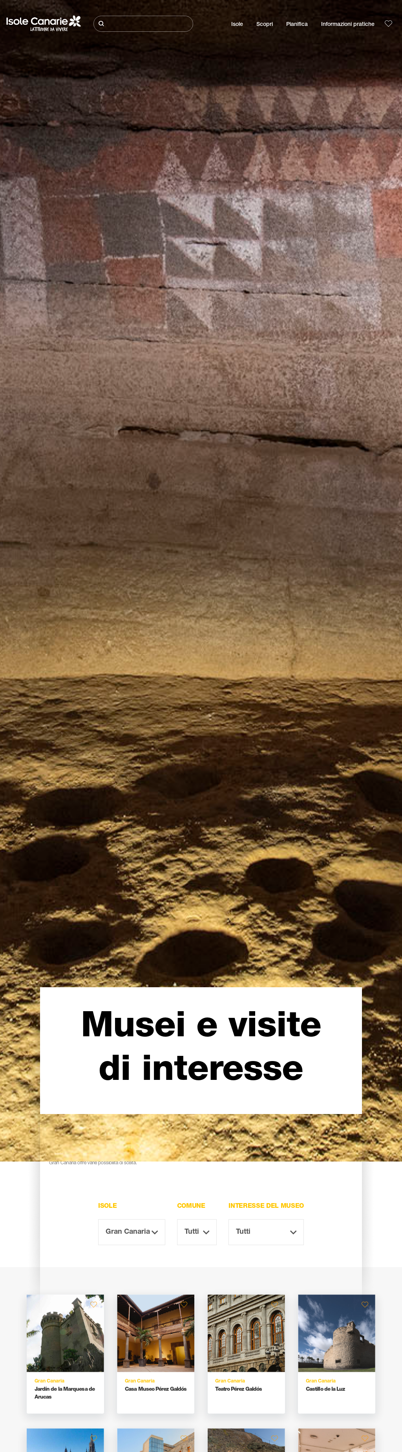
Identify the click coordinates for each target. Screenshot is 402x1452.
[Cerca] (143, 24)
